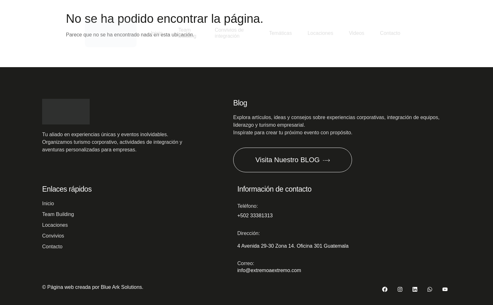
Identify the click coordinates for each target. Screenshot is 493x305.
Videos (356, 33)
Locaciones (320, 33)
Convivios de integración (229, 33)
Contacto (390, 33)
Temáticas (279, 33)
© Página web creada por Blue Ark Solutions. (93, 287)
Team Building (187, 33)
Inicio (156, 33)
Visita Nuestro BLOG (293, 159)
